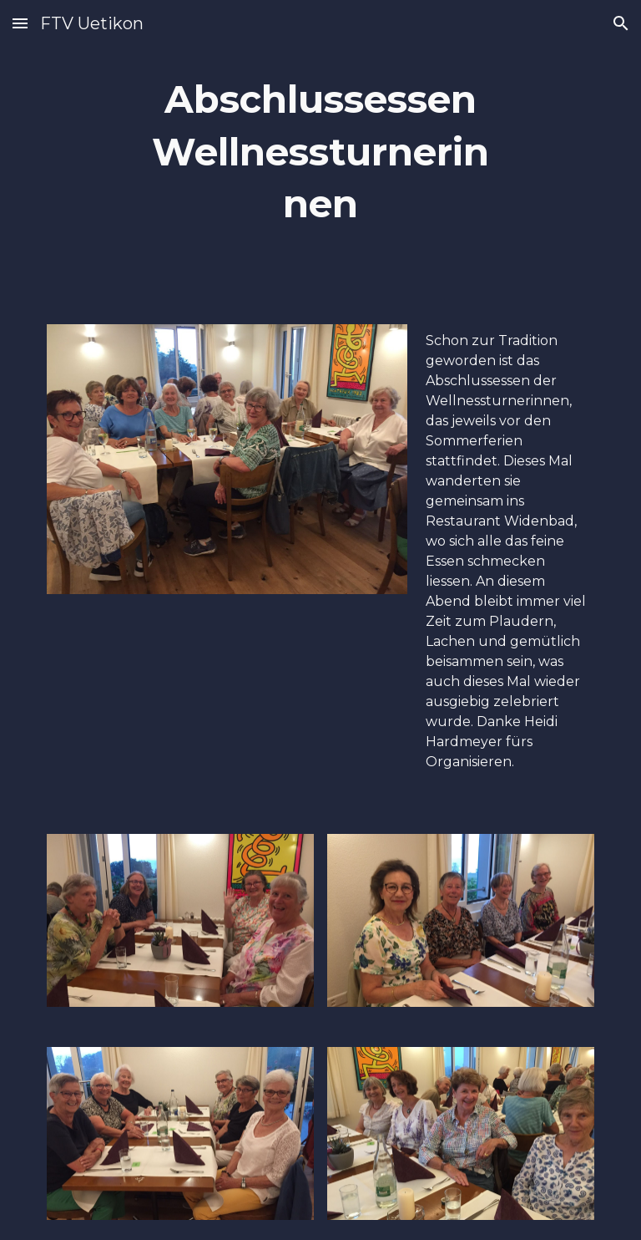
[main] (320, 152)
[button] (20, 23)
